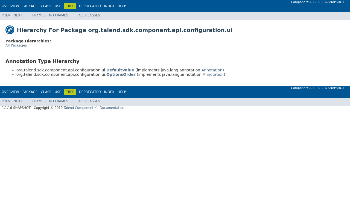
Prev (6, 15)
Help (122, 6)
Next (17, 15)
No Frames (58, 15)
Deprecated (90, 6)
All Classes (89, 15)
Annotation (212, 70)
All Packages (16, 45)
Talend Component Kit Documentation (94, 108)
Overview (10, 6)
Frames (39, 15)
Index (109, 6)
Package (29, 6)
